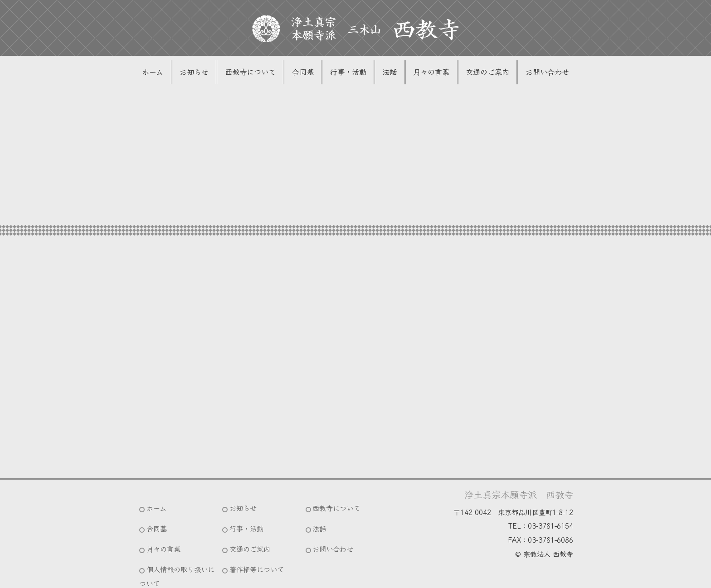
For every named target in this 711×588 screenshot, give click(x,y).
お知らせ (205, 73)
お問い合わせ (534, 73)
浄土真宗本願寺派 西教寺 (518, 496)
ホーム (166, 73)
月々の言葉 (426, 73)
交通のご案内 (478, 73)
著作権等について (260, 549)
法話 (387, 73)
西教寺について (257, 73)
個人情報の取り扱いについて (176, 556)
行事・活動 (348, 73)
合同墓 (306, 73)
